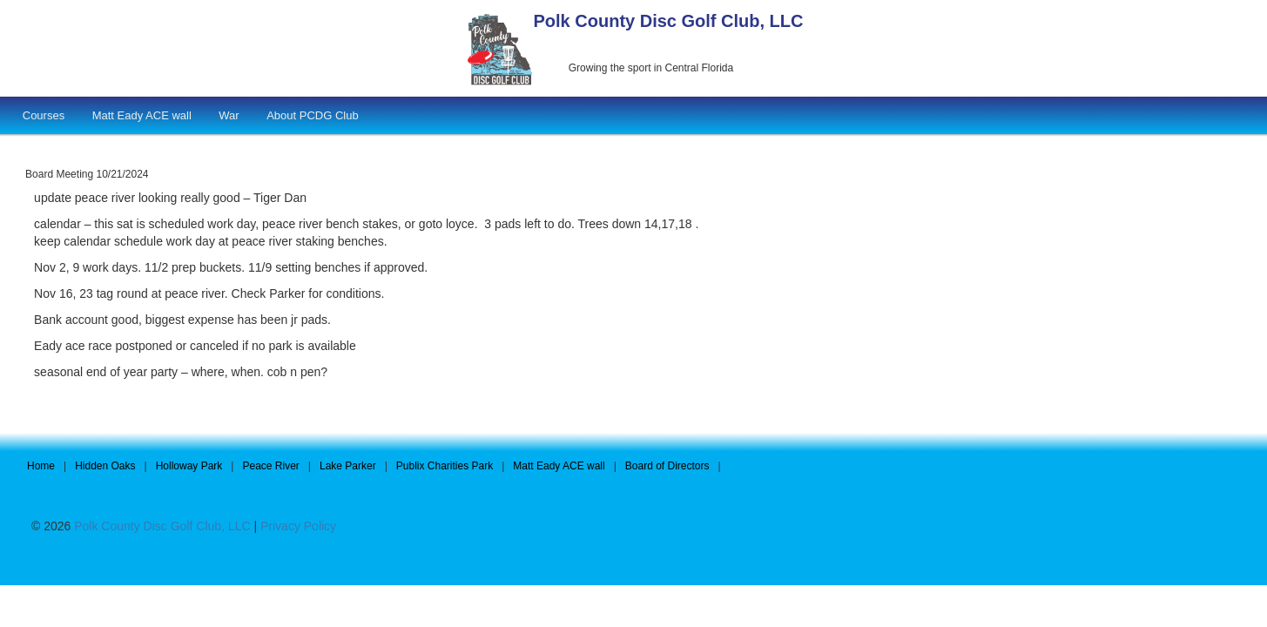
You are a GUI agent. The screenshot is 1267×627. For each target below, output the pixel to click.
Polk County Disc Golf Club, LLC (669, 20)
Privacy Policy (298, 526)
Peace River (270, 466)
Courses (43, 115)
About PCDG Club (312, 115)
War (229, 115)
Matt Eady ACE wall (142, 115)
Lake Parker (348, 466)
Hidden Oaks (105, 466)
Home (41, 466)
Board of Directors (667, 466)
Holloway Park (189, 466)
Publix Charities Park (444, 466)
